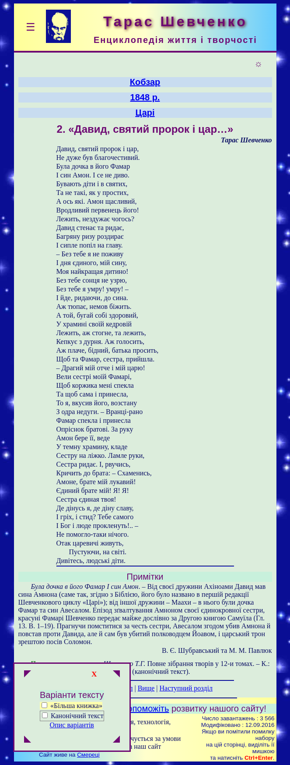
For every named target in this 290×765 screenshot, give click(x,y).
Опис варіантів (72, 725)
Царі (144, 112)
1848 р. (145, 97)
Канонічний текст (77, 715)
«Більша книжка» (72, 705)
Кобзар (145, 82)
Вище (146, 688)
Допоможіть (145, 708)
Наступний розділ (186, 688)
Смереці (88, 754)
